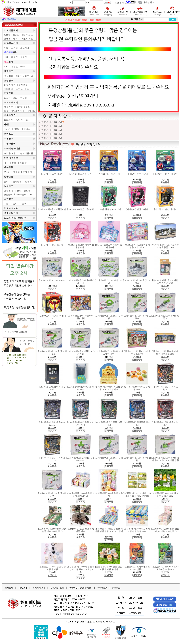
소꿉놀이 (8, 190)
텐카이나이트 (22, 76)
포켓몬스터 (9, 153)
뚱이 (6, 181)
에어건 (7, 129)
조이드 (19, 89)
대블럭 (14, 57)
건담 (15, 98)
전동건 (17, 129)
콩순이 (7, 172)
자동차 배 (8, 89)
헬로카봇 (8, 107)
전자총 (27, 129)
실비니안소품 (26, 153)
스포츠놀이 (21, 194)
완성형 (23, 98)
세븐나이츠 (27, 38)
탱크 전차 (23, 85)
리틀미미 (24, 163)
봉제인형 (17, 181)
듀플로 (14, 66)
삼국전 (7, 98)
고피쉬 (14, 48)
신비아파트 (27, 35)
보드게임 (24, 48)
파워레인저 (16, 111)
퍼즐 (6, 48)
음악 (15, 203)
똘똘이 (16, 172)
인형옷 (28, 181)
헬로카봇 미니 (23, 107)
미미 (6, 163)
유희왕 (7, 35)
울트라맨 (8, 120)
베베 (6, 57)
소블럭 (23, 57)
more (22, 66)
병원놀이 (8, 194)
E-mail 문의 (12, 363)
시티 (6, 66)
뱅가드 (16, 35)
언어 (24, 203)
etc (32, 76)
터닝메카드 (29, 111)
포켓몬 (7, 38)
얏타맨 (19, 120)
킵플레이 (8, 76)
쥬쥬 (14, 163)
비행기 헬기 (10, 85)
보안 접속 (119, 2)
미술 (6, 203)
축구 (15, 38)
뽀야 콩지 (27, 172)
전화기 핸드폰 (23, 190)
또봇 (6, 111)
